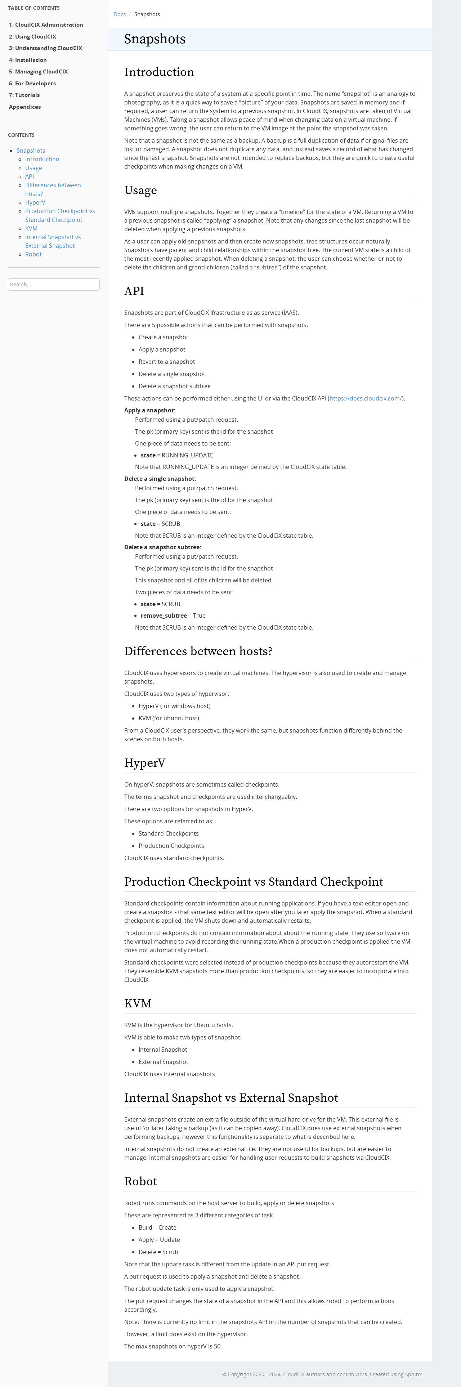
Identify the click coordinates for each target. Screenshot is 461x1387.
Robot (33, 254)
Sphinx (413, 1374)
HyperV (35, 202)
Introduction (42, 159)
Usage (33, 168)
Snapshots (31, 151)
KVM (31, 228)
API (29, 176)
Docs (119, 14)
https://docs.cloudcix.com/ (366, 398)
